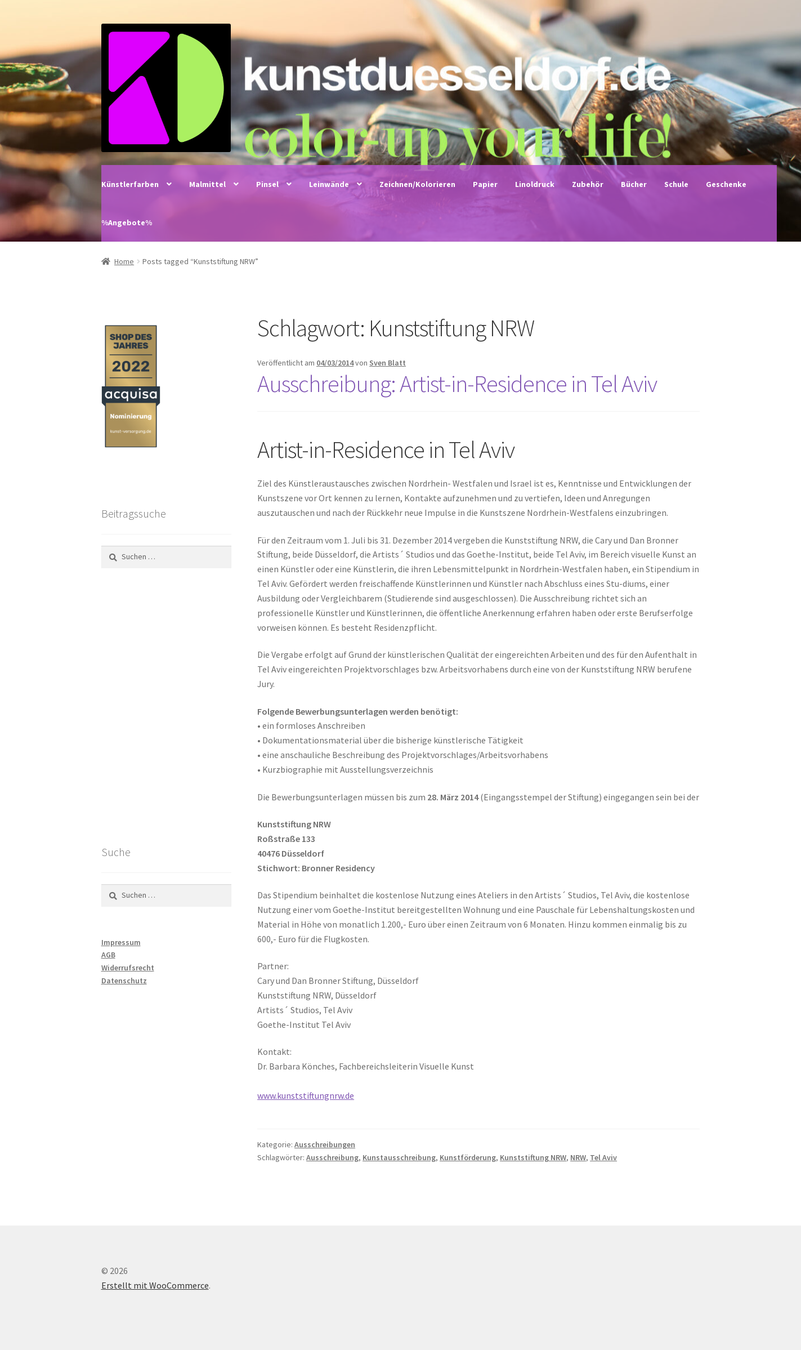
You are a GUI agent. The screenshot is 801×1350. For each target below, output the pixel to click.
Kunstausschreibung (399, 1157)
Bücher (634, 184)
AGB (108, 955)
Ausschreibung (332, 1157)
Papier (485, 184)
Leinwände (329, 184)
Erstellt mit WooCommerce (155, 1285)
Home (124, 261)
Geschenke (726, 184)
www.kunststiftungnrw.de (305, 1095)
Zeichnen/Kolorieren (417, 184)
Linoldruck (534, 184)
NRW (578, 1157)
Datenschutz (124, 980)
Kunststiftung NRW (533, 1157)
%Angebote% (126, 222)
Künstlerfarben (130, 184)
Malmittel (207, 184)
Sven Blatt (387, 363)
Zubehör (587, 184)
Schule (676, 184)
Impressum (121, 942)
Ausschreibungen (324, 1144)
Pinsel (267, 184)
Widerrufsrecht (127, 968)
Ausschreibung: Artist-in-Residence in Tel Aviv (457, 383)
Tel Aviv (603, 1157)
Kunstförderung (468, 1157)
